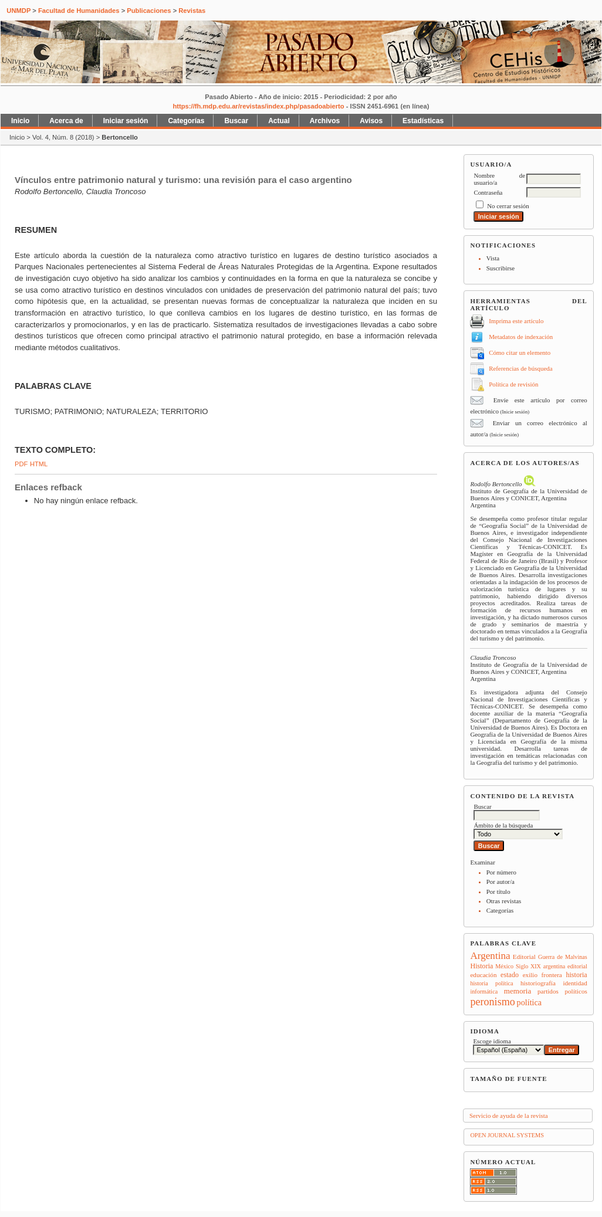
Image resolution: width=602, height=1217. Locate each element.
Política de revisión (513, 384)
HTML (39, 463)
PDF (21, 463)
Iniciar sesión (125, 121)
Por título (498, 891)
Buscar (236, 121)
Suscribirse (500, 268)
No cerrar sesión (508, 205)
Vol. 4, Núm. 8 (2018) (63, 137)
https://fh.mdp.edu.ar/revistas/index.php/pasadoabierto (258, 106)
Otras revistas (504, 900)
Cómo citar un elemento (519, 352)
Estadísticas (423, 121)
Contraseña (488, 192)
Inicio (20, 121)
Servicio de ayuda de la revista (508, 1115)
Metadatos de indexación (521, 336)
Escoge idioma (492, 1041)
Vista (492, 258)
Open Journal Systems (507, 1135)
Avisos (371, 121)
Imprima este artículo (516, 320)
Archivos (325, 121)
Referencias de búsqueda (520, 368)
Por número (501, 872)
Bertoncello (120, 137)
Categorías (500, 910)
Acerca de (66, 121)
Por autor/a (500, 881)
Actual (279, 121)
